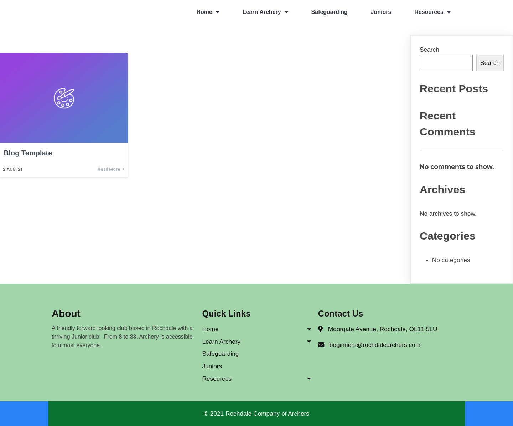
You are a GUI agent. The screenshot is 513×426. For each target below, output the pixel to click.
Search (429, 49)
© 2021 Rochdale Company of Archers (256, 413)
